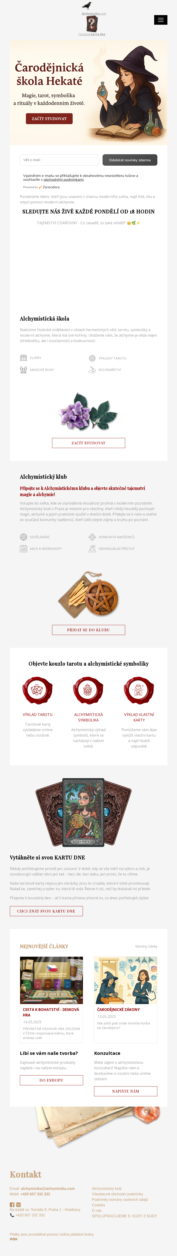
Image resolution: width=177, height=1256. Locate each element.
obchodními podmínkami (64, 179)
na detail (51, 1000)
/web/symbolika (88, 714)
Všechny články (146, 946)
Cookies (98, 1205)
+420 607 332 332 (35, 1194)
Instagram (18, 1204)
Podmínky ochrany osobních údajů (120, 1200)
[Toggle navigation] (160, 20)
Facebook (12, 1204)
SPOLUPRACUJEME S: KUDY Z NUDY (124, 1216)
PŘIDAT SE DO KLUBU (88, 629)
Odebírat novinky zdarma (130, 160)
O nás (97, 1211)
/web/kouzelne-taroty (38, 714)
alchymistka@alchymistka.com (48, 1189)
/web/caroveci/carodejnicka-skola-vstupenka (88, 92)
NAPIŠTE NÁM (125, 1091)
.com (94, 14)
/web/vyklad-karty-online (139, 714)
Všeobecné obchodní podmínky (117, 1194)
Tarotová (91, 34)
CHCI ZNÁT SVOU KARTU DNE (46, 911)
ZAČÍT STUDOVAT (88, 442)
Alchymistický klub (107, 1189)
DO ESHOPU (51, 1080)
